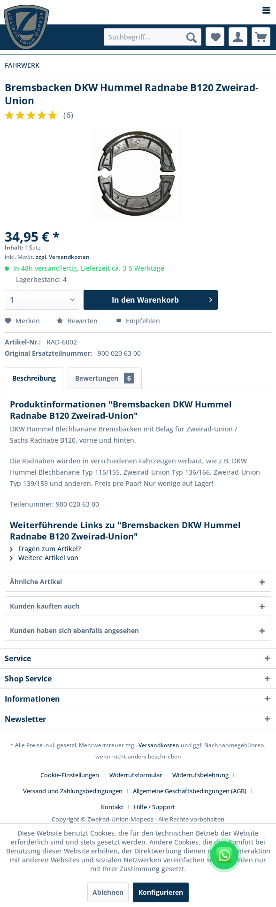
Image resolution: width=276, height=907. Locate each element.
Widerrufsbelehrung (200, 775)
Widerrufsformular (135, 775)
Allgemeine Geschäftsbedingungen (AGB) (189, 791)
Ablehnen (107, 892)
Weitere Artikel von (44, 557)
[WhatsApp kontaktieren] (224, 855)
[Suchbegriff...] (152, 37)
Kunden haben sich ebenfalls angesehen (74, 630)
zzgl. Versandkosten (63, 257)
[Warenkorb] (261, 36)
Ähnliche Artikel (36, 581)
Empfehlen (138, 320)
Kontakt (112, 807)
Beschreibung (34, 378)
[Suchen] (191, 37)
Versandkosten (158, 745)
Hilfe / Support (154, 807)
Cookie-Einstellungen (69, 775)
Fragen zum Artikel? (45, 548)
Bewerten (78, 320)
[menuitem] (138, 10)
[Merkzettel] (215, 36)
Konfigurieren (160, 892)
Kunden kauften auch (44, 606)
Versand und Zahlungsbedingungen (73, 791)
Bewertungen (104, 378)
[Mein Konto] (238, 36)
